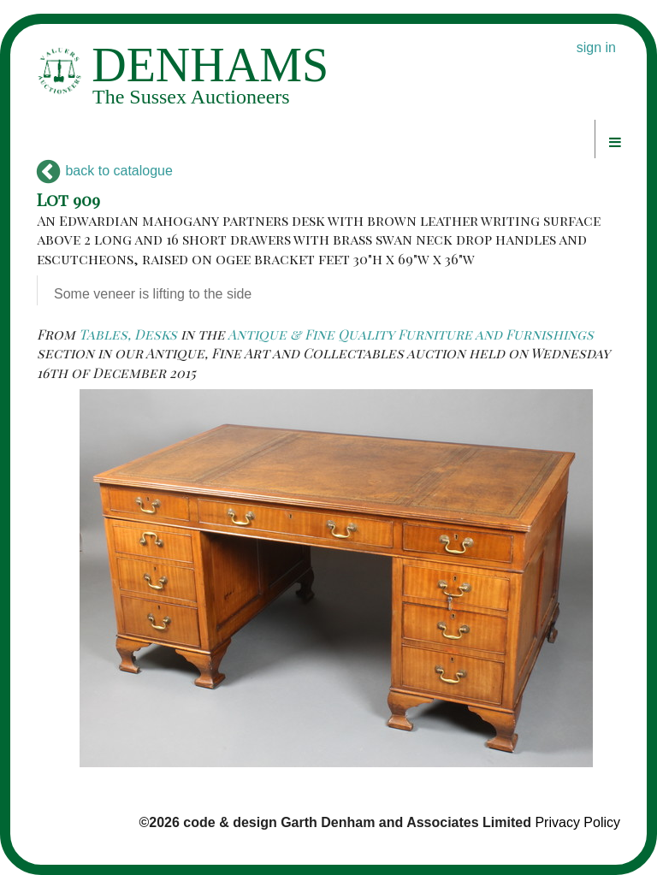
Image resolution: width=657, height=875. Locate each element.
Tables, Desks (128, 334)
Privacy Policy (577, 822)
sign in (596, 47)
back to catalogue (105, 170)
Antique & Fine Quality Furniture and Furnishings (411, 334)
